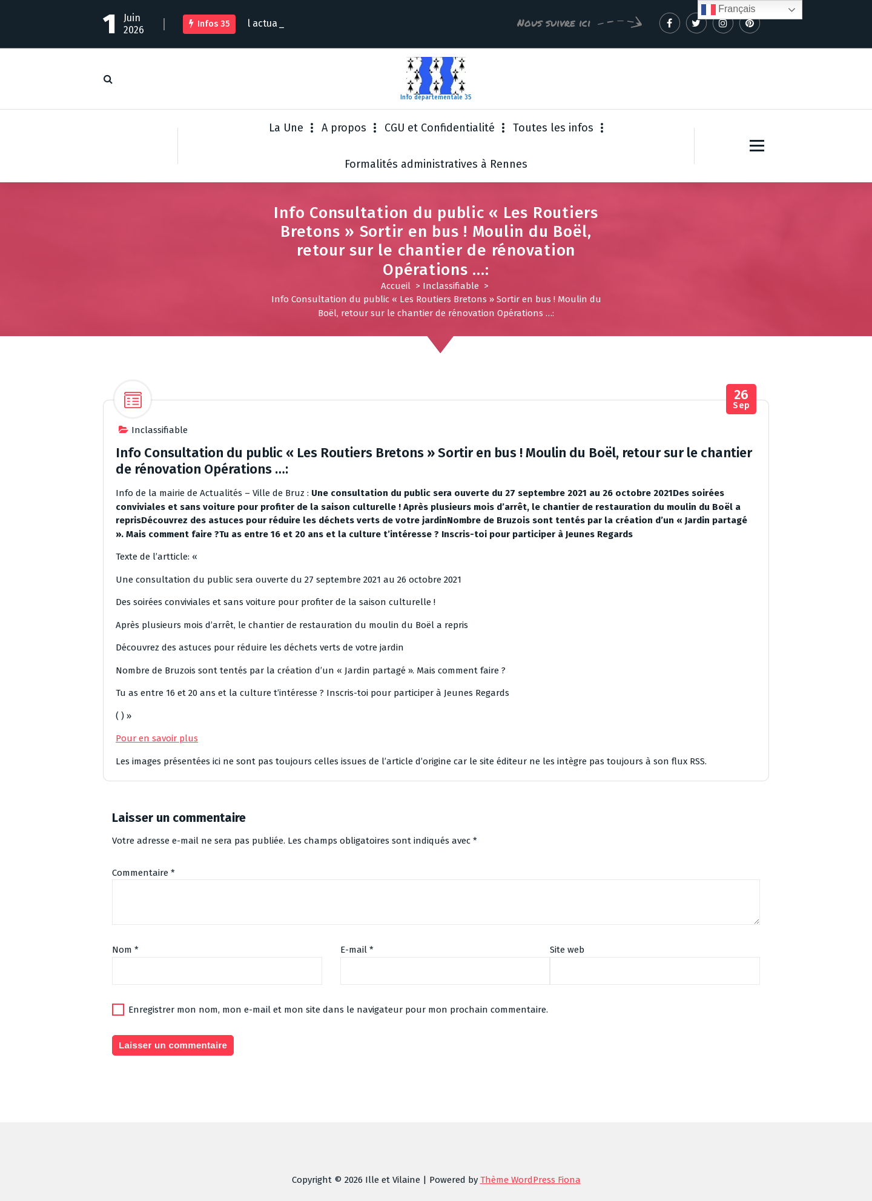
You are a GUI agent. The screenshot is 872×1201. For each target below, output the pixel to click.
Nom (125, 949)
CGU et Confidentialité (440, 127)
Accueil (396, 285)
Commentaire (143, 872)
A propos (344, 127)
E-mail (357, 949)
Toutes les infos (553, 127)
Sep (741, 399)
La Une (286, 127)
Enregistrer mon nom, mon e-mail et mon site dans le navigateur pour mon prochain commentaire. (338, 1009)
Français (728, 9)
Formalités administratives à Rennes (436, 164)
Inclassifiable (451, 285)
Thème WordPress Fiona (530, 1179)
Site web (567, 949)
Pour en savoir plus (157, 738)
